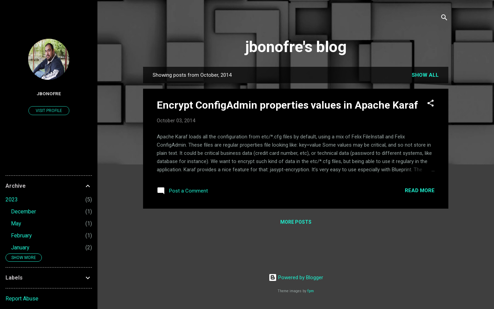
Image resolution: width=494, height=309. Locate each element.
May (16, 223)
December (23, 211)
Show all (425, 75)
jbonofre (49, 93)
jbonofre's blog (295, 47)
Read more (420, 190)
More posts (295, 222)
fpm (310, 291)
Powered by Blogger (296, 277)
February (21, 235)
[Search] (444, 18)
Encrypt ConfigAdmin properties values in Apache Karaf (287, 105)
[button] (430, 104)
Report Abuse (21, 298)
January (20, 247)
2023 (11, 199)
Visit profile (49, 110)
